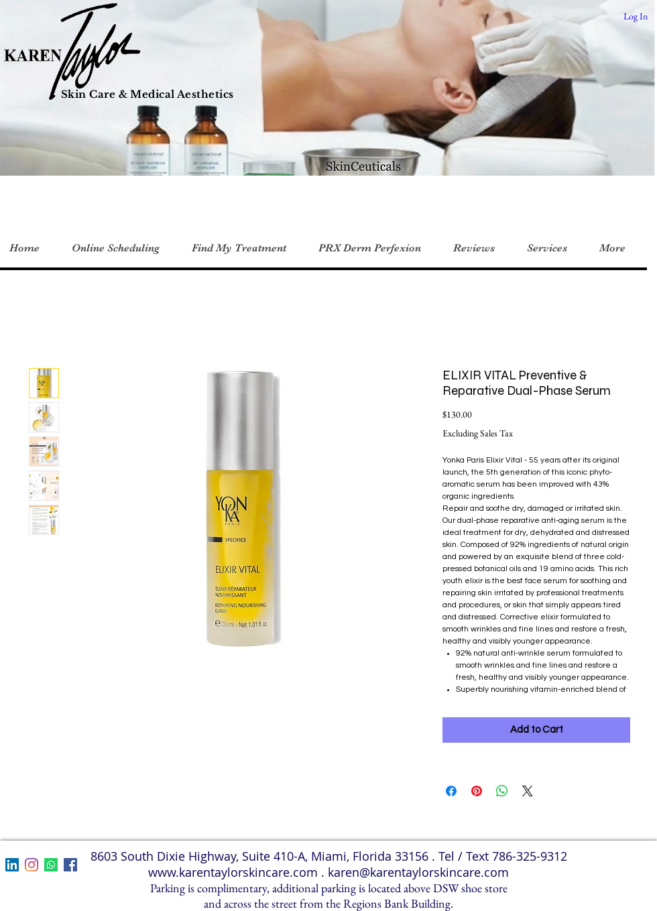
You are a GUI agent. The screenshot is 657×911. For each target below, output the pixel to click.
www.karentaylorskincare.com (233, 872)
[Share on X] (528, 791)
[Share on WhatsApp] (502, 791)
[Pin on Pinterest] (477, 791)
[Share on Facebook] (451, 791)
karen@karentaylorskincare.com (418, 872)
